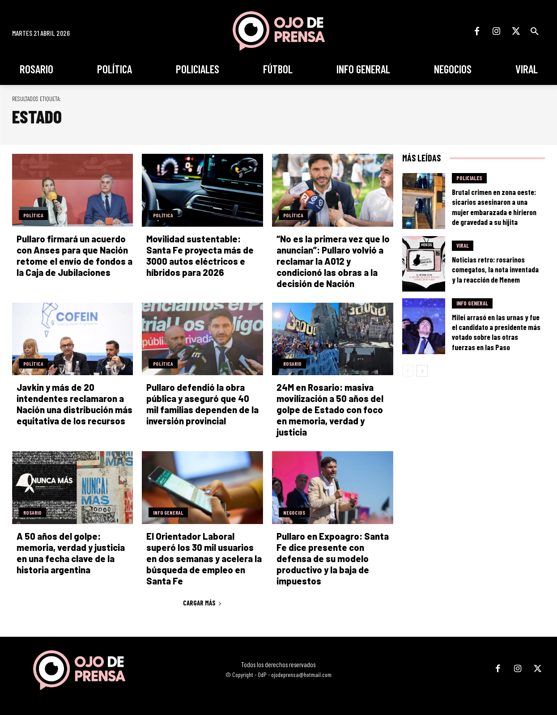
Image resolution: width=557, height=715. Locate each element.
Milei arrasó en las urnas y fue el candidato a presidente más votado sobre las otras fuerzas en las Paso (496, 332)
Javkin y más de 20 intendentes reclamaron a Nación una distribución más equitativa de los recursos (74, 404)
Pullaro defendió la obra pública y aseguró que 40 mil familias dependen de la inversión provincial (202, 404)
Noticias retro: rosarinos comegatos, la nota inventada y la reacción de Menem (495, 269)
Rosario (292, 363)
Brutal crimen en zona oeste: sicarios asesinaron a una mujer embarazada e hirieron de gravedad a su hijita (494, 206)
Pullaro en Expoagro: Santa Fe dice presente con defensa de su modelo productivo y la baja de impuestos (332, 558)
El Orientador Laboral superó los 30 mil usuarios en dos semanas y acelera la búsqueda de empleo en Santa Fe (204, 558)
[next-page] (422, 371)
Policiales (469, 178)
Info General (168, 512)
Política (33, 215)
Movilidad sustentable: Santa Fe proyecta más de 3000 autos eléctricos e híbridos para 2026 (200, 255)
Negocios (294, 512)
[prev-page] (407, 371)
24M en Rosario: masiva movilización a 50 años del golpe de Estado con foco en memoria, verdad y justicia (329, 409)
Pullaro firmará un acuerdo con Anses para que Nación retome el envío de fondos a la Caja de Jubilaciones (74, 255)
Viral (462, 245)
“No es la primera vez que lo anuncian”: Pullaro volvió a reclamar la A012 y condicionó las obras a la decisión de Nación (333, 261)
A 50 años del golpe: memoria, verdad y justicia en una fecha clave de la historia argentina (71, 553)
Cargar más (202, 603)
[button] (534, 31)
